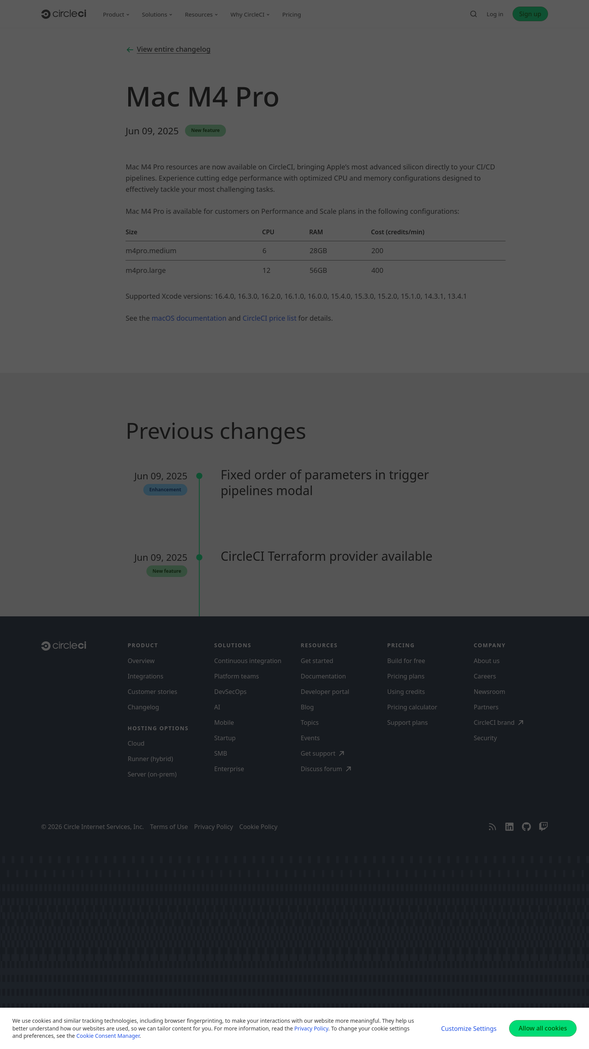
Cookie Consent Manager (107, 1035)
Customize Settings (469, 1028)
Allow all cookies (543, 1028)
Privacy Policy (311, 1028)
